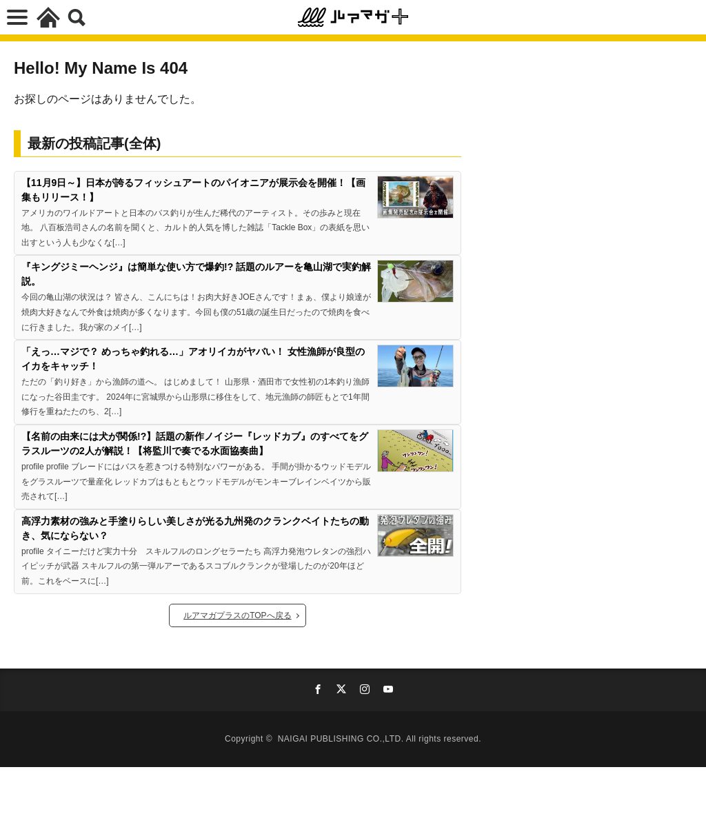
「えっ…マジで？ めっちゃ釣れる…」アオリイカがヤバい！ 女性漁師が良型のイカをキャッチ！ (193, 358)
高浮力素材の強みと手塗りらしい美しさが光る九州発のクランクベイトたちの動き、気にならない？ (195, 528)
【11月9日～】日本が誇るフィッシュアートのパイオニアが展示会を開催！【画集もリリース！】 (193, 190)
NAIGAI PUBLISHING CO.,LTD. (342, 739)
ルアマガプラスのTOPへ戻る (237, 615)
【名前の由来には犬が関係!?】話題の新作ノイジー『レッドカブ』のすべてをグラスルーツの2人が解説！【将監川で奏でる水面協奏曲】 (194, 443)
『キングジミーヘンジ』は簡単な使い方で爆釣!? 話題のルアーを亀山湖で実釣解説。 (196, 274)
